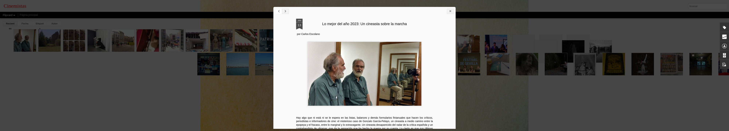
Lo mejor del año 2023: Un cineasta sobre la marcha (439, 33)
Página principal (29, 14)
